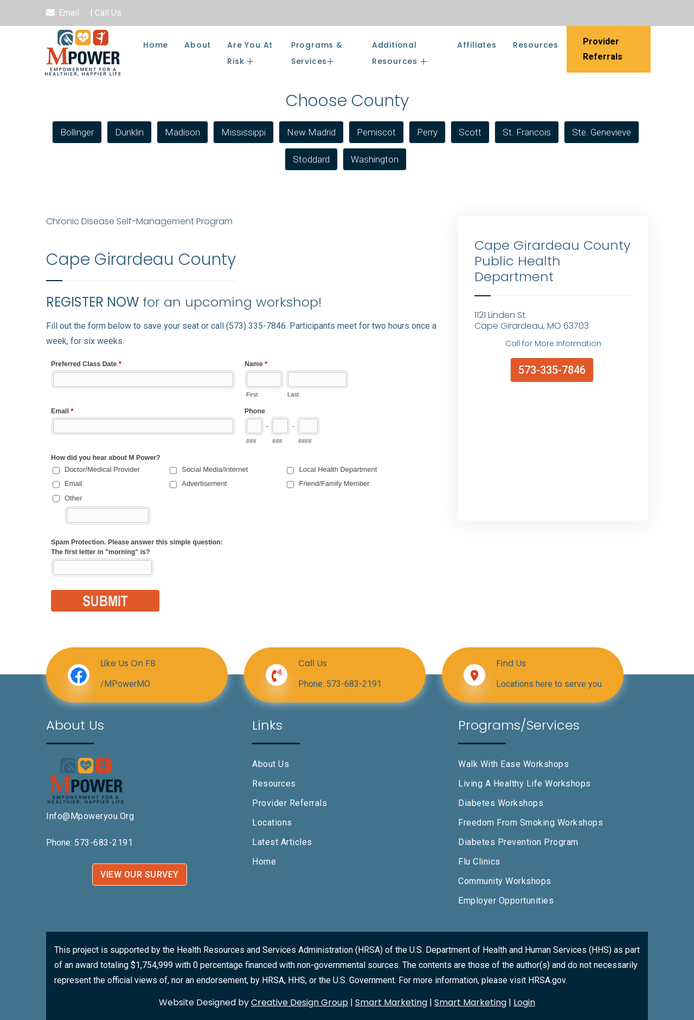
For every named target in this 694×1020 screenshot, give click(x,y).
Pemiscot (376, 132)
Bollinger (77, 132)
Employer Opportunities (506, 900)
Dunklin (129, 132)
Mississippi (243, 132)
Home (155, 45)
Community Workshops (504, 881)
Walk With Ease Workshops (513, 764)
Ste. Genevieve (601, 132)
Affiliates (477, 45)
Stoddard (311, 159)
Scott (470, 132)
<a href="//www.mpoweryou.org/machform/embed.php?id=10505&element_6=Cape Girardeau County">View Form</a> (244, 497)
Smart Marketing (391, 1002)
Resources (535, 45)
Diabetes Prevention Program (518, 842)
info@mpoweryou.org (90, 816)
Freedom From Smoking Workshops (530, 822)
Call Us (108, 13)
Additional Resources (396, 53)
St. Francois (527, 132)
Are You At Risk (250, 53)
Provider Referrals (289, 803)
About (197, 45)
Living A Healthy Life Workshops (524, 783)
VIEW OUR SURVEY (139, 874)
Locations (272, 822)
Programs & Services (317, 53)
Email (69, 13)
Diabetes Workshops (500, 803)
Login (524, 1002)
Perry (427, 132)
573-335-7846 (552, 369)
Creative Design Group (299, 1002)
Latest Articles (282, 842)
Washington (375, 159)
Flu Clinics (479, 861)
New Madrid (311, 132)
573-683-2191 (354, 684)
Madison (182, 132)
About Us (270, 764)
